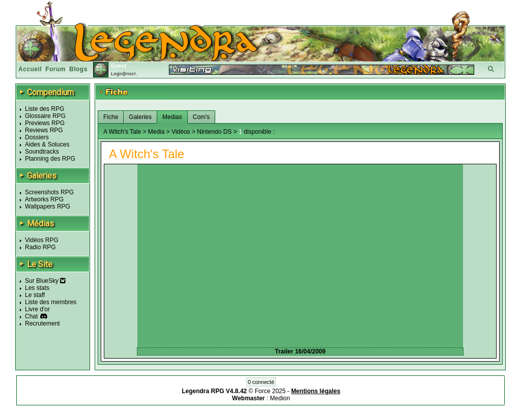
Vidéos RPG (42, 240)
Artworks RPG (44, 199)
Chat (31, 316)
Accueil (30, 69)
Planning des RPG (50, 158)
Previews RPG (45, 123)
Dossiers (37, 137)
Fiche (110, 117)
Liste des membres (50, 302)
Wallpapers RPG (47, 206)
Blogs (78, 69)
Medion (280, 398)
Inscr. (131, 73)
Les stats (37, 287)
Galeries (140, 117)
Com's (201, 117)
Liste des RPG (44, 108)
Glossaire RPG (45, 116)
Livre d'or (37, 309)
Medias (172, 117)
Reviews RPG (44, 130)
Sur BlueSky (45, 280)
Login (117, 73)
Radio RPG (40, 247)
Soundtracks (42, 151)
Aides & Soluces (47, 144)
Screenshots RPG (49, 192)
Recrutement (42, 323)
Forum (55, 69)
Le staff (35, 295)
